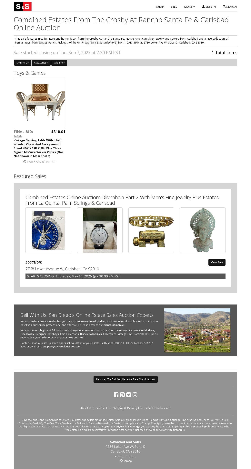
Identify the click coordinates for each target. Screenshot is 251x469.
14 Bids (18, 136)
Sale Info (59, 62)
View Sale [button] (217, 262)
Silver (151, 330)
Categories (41, 62)
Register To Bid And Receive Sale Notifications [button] (125, 379)
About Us (86, 408)
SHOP (160, 6)
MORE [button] (189, 6)
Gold (144, 330)
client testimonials (114, 325)
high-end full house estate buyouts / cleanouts (67, 330)
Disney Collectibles (91, 334)
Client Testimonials (158, 408)
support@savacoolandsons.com (61, 346)
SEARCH (230, 6)
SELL (174, 6)
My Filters (22, 62)
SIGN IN (209, 6)
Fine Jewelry (27, 334)
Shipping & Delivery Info (128, 408)
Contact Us (102, 408)
